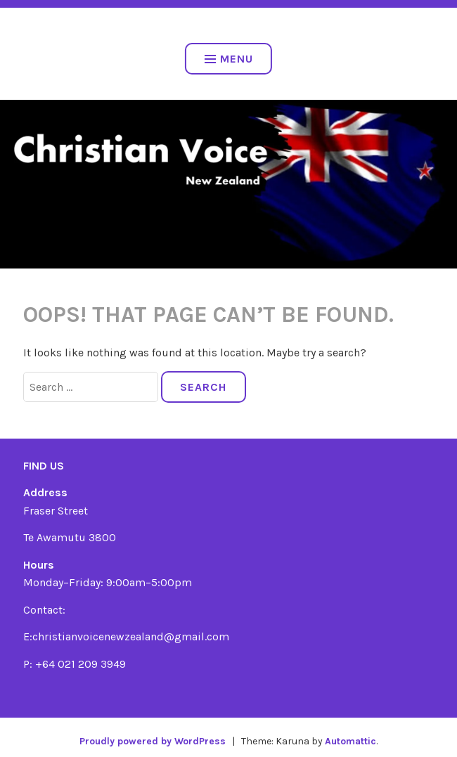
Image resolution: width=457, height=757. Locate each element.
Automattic (350, 741)
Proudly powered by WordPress (152, 741)
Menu (229, 58)
